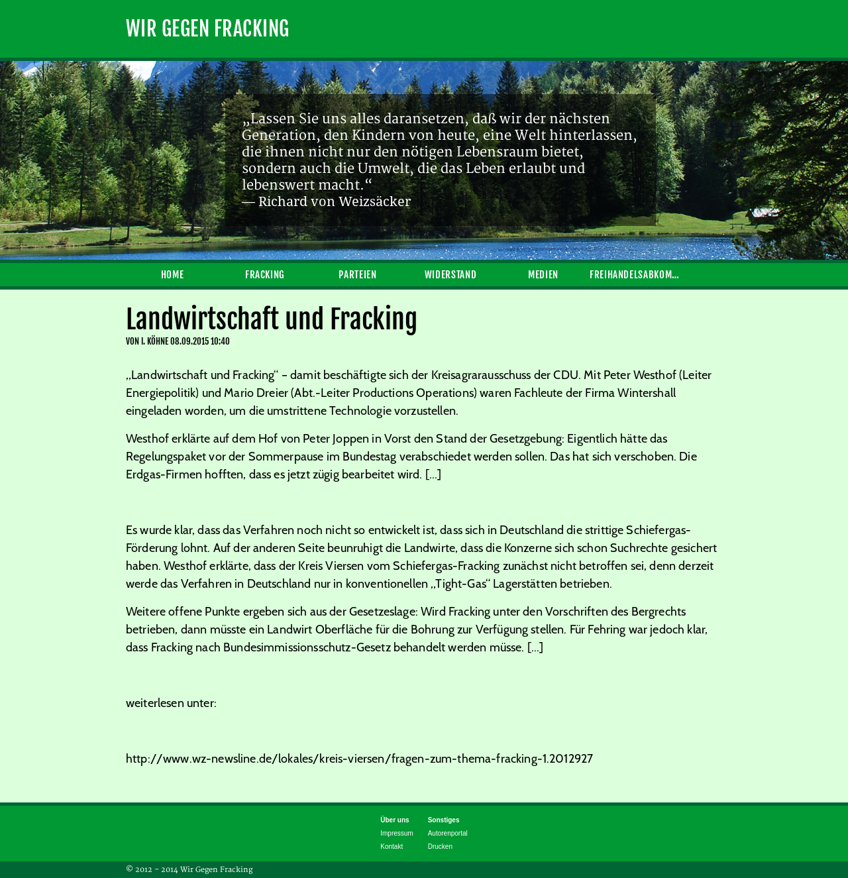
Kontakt (391, 846)
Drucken (440, 846)
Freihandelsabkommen (636, 274)
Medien (543, 274)
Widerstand (450, 274)
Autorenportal (448, 833)
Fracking (265, 274)
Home (172, 274)
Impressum (396, 833)
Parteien (357, 274)
